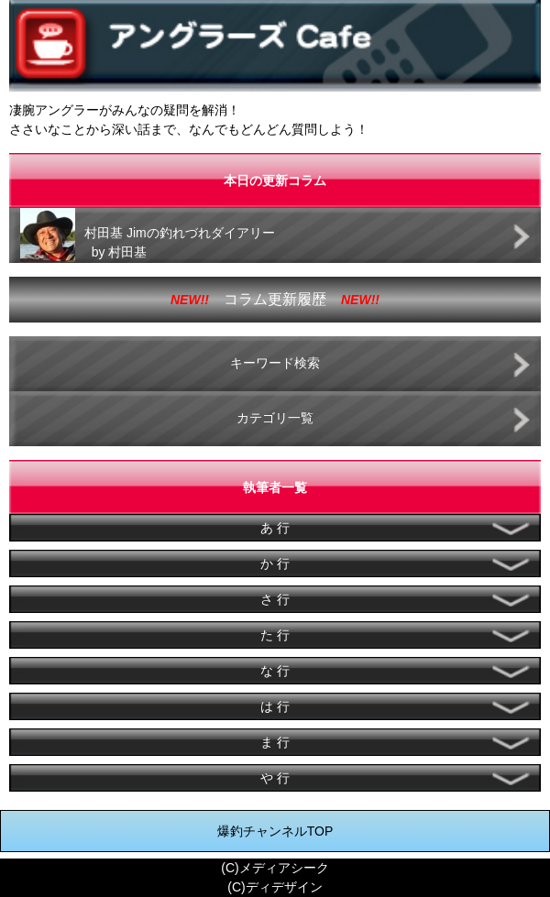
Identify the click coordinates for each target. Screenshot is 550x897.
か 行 (275, 563)
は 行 (275, 706)
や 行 (275, 778)
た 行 (275, 635)
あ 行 (275, 527)
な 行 (275, 670)
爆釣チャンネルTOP (275, 831)
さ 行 (275, 599)
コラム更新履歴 (275, 299)
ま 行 (275, 742)
